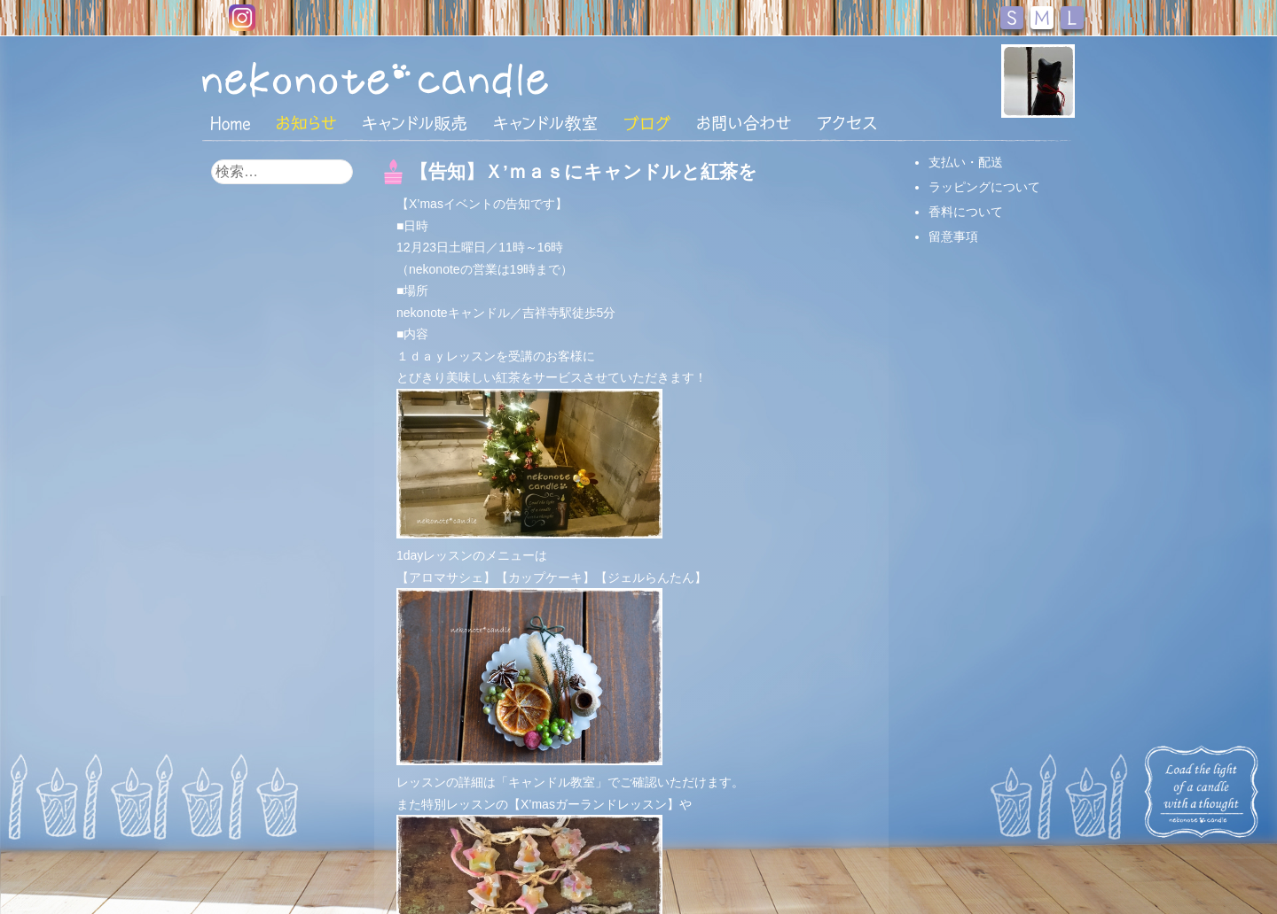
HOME (230, 122)
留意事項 (953, 236)
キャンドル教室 (545, 123)
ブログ (647, 123)
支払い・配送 (965, 162)
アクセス (847, 123)
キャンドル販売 (414, 123)
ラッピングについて (984, 187)
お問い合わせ (744, 123)
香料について (965, 212)
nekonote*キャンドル (429, 79)
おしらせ (306, 123)
